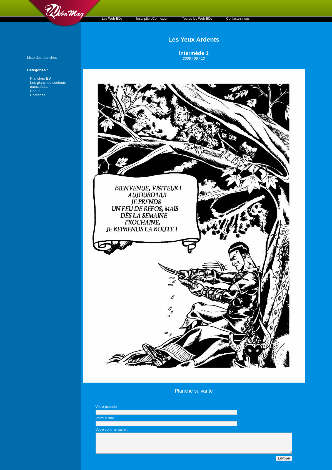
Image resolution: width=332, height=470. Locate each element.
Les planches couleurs (48, 82)
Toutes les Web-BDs (197, 19)
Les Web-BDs (112, 19)
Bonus (35, 91)
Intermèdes (39, 87)
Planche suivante (194, 391)
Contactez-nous (237, 19)
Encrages (37, 95)
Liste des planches (42, 57)
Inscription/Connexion (152, 19)
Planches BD (40, 78)
